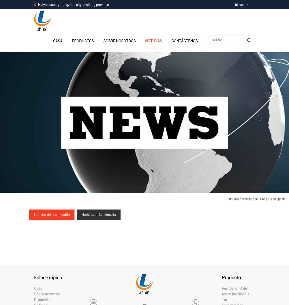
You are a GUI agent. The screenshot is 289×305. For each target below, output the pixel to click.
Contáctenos (185, 41)
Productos (83, 41)
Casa (57, 41)
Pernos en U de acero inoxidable (235, 291)
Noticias (153, 41)
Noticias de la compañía (52, 215)
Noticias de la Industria (99, 215)
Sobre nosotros (119, 41)
